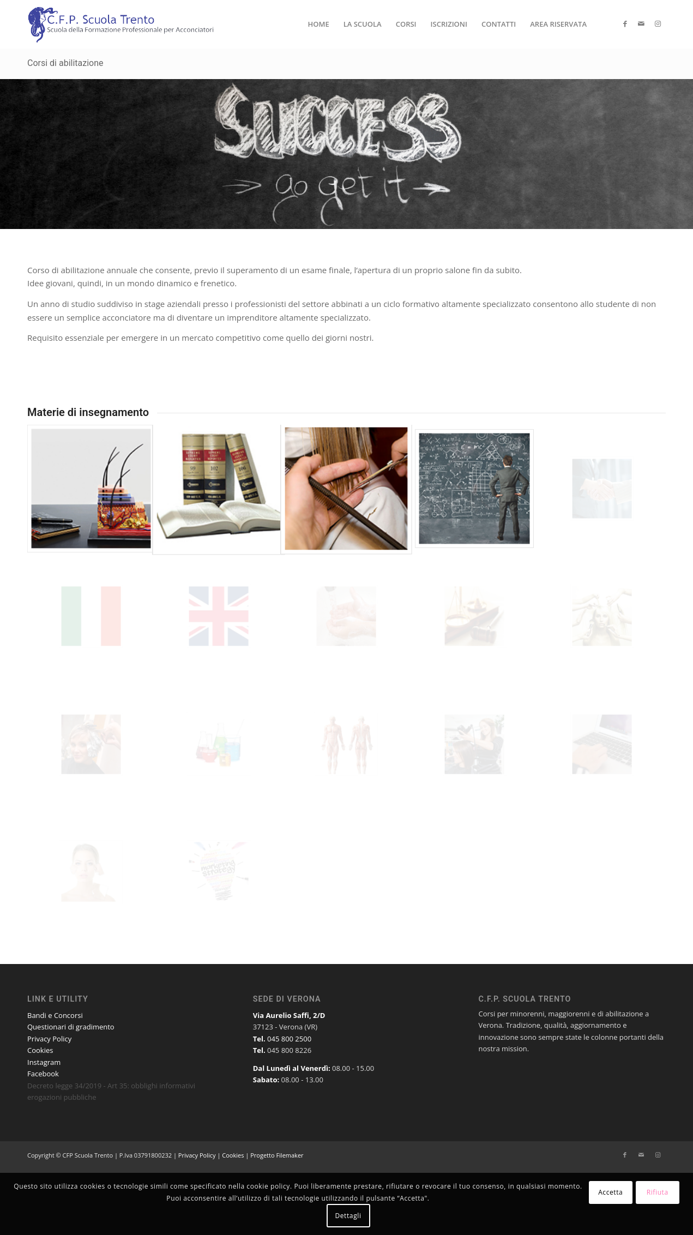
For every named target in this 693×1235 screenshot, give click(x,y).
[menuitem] (318, 24)
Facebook (43, 1074)
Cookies (40, 1050)
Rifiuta (657, 1192)
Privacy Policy (49, 1039)
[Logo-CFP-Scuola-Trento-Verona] (122, 24)
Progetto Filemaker (276, 1155)
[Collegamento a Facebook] (625, 23)
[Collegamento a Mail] (641, 23)
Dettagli (348, 1215)
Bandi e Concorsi (55, 1015)
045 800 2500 (289, 1039)
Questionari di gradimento (71, 1027)
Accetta (610, 1192)
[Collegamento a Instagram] (657, 23)
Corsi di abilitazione (65, 63)
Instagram (44, 1062)
